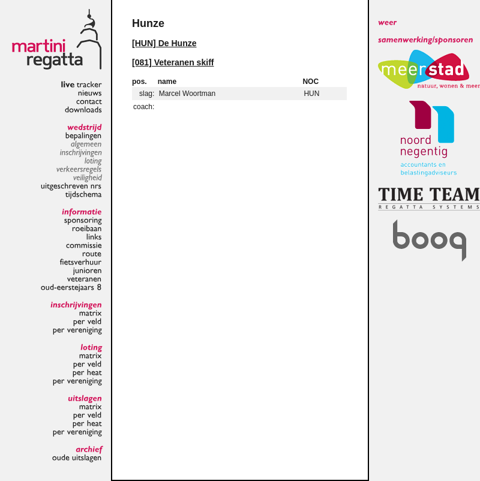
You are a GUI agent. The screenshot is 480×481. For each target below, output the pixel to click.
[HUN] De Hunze (164, 43)
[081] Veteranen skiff (173, 62)
